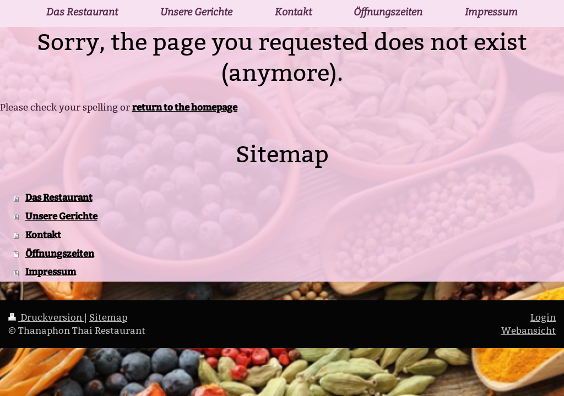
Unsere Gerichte (61, 216)
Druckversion (46, 317)
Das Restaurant (59, 197)
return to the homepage (184, 107)
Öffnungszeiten (59, 253)
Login (543, 317)
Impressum (50, 271)
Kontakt (43, 234)
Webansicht (528, 331)
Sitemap (108, 317)
